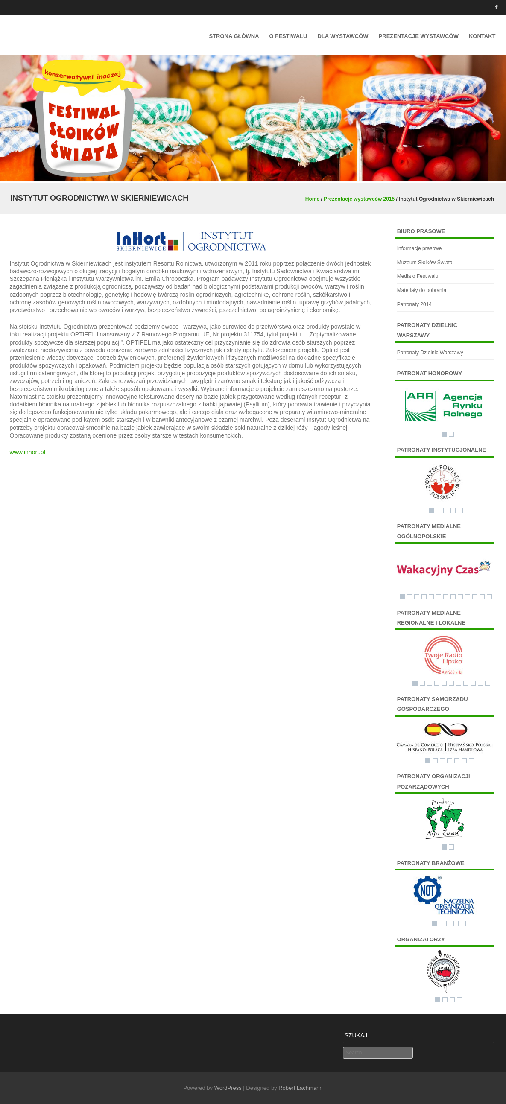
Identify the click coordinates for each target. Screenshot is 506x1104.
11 (474, 596)
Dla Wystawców (342, 36)
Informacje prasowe (419, 248)
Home (312, 199)
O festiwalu (288, 36)
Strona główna (234, 36)
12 (482, 596)
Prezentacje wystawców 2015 (359, 199)
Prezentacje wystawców (419, 36)
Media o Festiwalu (418, 276)
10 (467, 596)
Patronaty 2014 (414, 304)
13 (489, 596)
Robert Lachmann (300, 1088)
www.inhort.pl (27, 452)
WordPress (228, 1088)
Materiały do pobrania (421, 290)
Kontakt (482, 36)
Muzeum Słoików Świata (425, 263)
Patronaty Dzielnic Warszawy (430, 353)
